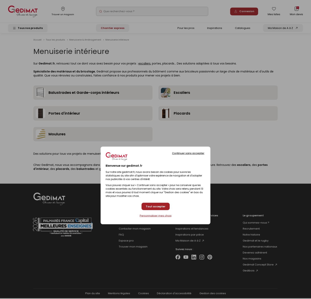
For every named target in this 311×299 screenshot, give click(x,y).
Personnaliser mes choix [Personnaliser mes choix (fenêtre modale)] (155, 215)
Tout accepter (155, 206)
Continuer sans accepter (188, 153)
